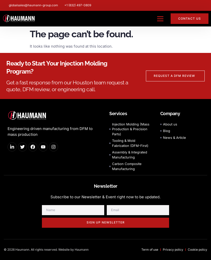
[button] (160, 18)
